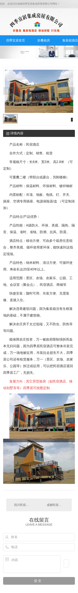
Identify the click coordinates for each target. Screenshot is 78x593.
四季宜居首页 (15, 40)
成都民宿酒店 (55, 505)
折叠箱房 (43, 40)
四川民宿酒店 (22, 505)
